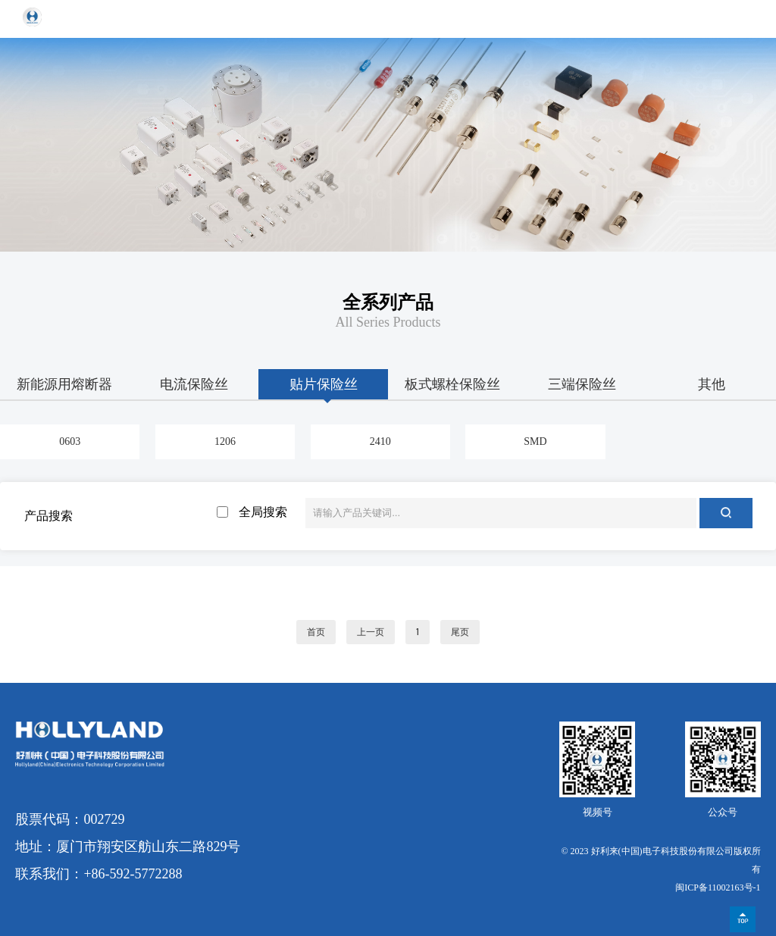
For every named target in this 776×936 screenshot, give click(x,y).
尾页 (460, 632)
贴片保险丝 (323, 384)
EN (708, 18)
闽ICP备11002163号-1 (717, 887)
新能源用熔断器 (64, 384)
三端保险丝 (582, 384)
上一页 (370, 632)
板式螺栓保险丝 (452, 384)
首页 (316, 632)
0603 (69, 441)
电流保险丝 (194, 384)
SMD (535, 441)
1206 (225, 441)
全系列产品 (388, 302)
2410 (380, 441)
